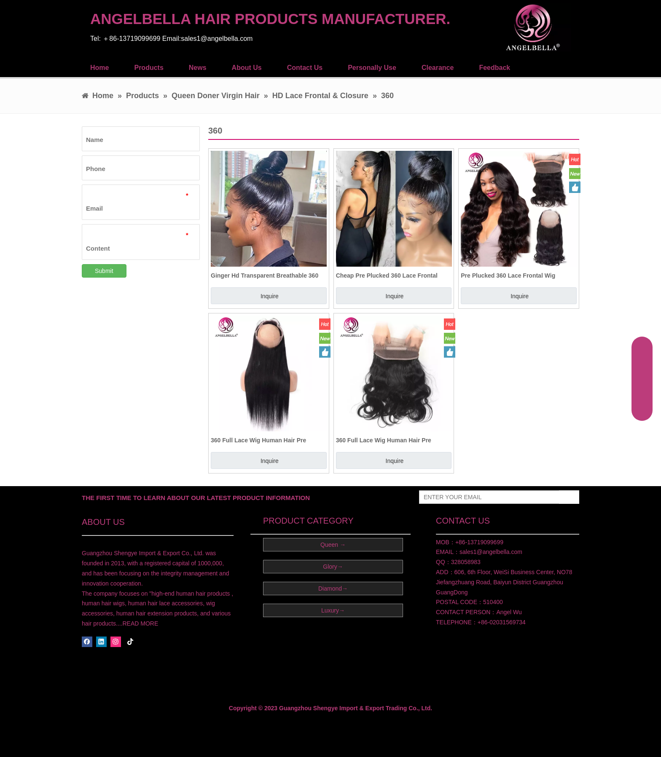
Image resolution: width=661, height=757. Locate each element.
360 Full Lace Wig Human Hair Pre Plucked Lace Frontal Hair (383, 440)
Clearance (438, 67)
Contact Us (304, 67)
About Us (247, 67)
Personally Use (372, 67)
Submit (104, 270)
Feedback (494, 67)
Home (99, 67)
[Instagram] (115, 642)
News (198, 67)
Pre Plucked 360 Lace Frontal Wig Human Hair (508, 275)
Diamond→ (333, 588)
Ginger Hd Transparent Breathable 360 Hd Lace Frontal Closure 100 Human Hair (268, 275)
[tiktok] (130, 642)
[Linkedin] (101, 642)
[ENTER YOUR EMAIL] (487, 497)
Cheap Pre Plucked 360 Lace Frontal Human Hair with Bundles (387, 275)
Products (148, 67)
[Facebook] (87, 642)
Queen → (333, 544)
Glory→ (333, 566)
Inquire (270, 296)
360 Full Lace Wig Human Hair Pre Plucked (258, 440)
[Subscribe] (569, 497)
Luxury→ (333, 610)
